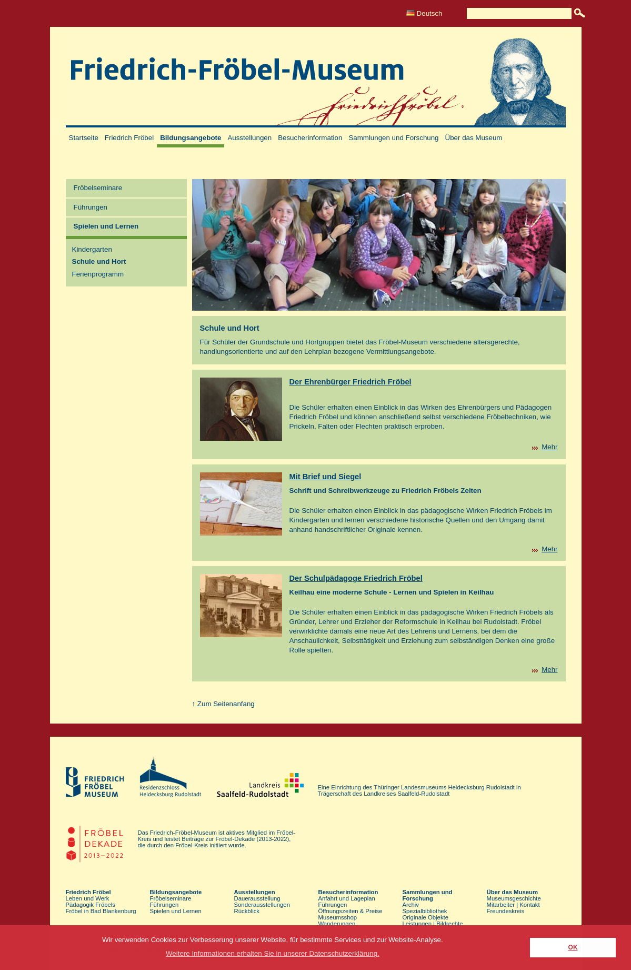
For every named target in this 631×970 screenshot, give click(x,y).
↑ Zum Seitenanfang (223, 704)
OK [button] (573, 947)
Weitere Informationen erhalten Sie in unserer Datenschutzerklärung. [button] (272, 953)
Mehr (549, 447)
